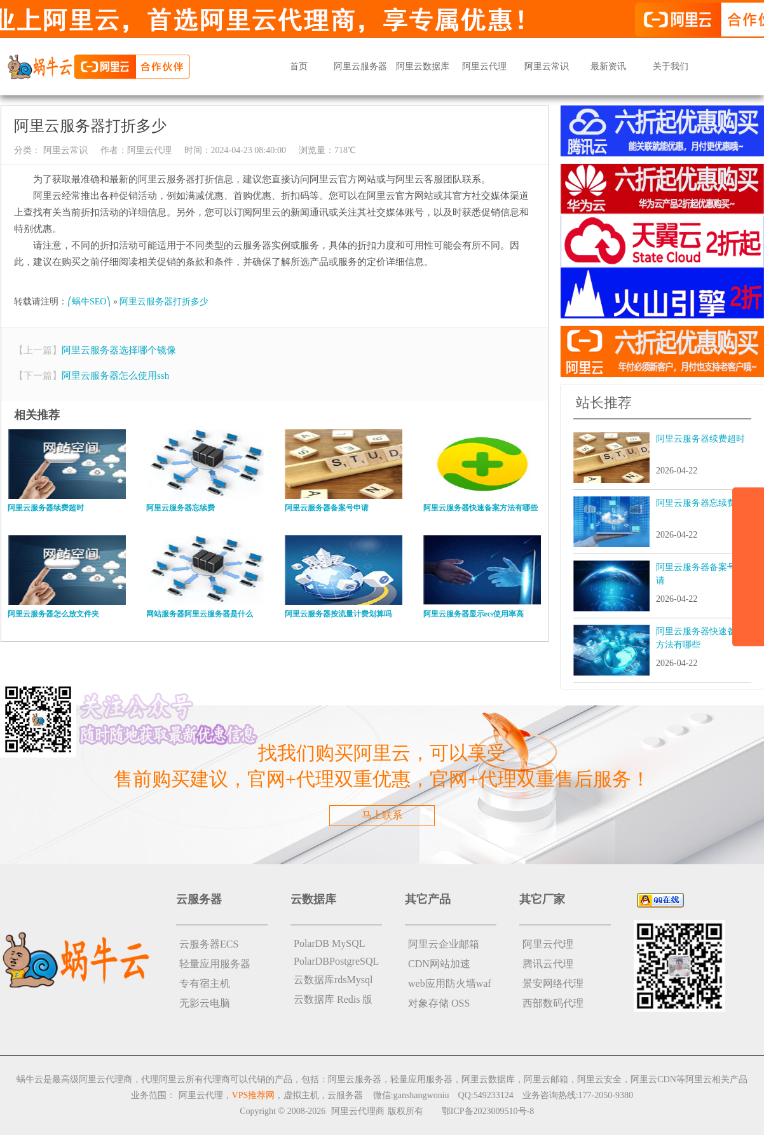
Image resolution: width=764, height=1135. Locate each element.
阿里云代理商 (358, 1111)
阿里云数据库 (422, 66)
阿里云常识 (546, 66)
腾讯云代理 (547, 963)
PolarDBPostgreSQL (336, 961)
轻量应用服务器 (214, 963)
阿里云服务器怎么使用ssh (115, 375)
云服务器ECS (208, 944)
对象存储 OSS (439, 1003)
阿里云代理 (484, 66)
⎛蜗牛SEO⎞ (89, 301)
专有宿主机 (204, 983)
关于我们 (670, 66)
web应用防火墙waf (449, 983)
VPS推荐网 (253, 1095)
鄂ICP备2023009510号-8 (488, 1111)
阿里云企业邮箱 (443, 944)
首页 (299, 66)
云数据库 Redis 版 (333, 999)
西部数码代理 (552, 1003)
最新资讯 (608, 66)
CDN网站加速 (439, 963)
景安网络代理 (552, 983)
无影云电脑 (204, 1003)
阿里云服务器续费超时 (700, 439)
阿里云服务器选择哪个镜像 (119, 350)
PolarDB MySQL (329, 943)
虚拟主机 (301, 1095)
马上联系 (382, 815)
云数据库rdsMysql (333, 979)
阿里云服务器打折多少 (163, 301)
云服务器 (345, 1095)
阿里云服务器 (360, 66)
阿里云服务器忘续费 (696, 503)
